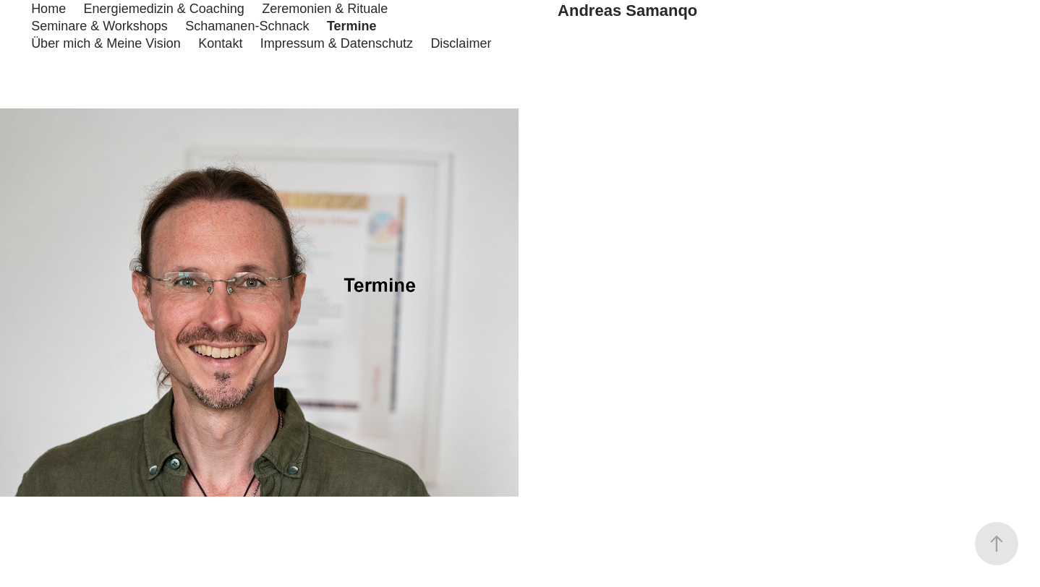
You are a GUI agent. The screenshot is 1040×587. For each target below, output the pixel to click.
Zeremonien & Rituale (325, 8)
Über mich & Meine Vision (106, 43)
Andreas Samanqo (627, 10)
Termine (352, 26)
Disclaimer (460, 43)
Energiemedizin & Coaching (164, 8)
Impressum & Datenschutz (336, 43)
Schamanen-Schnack (247, 26)
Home (48, 8)
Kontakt (220, 43)
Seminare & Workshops (99, 26)
